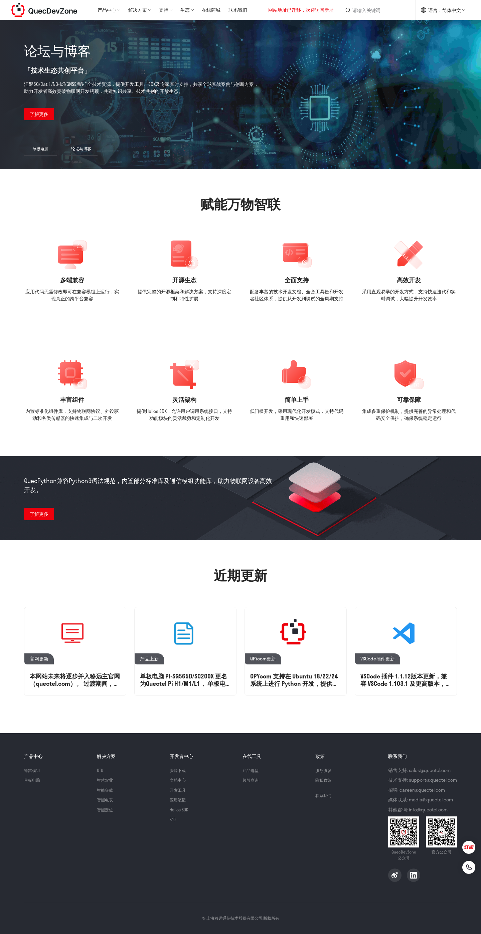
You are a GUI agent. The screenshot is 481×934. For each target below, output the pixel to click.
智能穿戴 (106, 789)
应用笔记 (179, 799)
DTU (100, 770)
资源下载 (179, 770)
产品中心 (107, 9)
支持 (163, 9)
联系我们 (237, 9)
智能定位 (106, 809)
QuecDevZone (44, 10)
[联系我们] (465, 866)
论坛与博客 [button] (81, 149)
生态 (185, 9)
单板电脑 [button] (40, 149)
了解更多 (39, 114)
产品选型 (252, 770)
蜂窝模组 (33, 770)
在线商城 (211, 9)
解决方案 (137, 9)
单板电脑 (33, 779)
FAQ (173, 819)
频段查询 (252, 779)
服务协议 (324, 770)
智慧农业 (106, 779)
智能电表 (106, 799)
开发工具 (179, 789)
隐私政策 (324, 779)
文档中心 (179, 779)
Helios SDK (180, 809)
